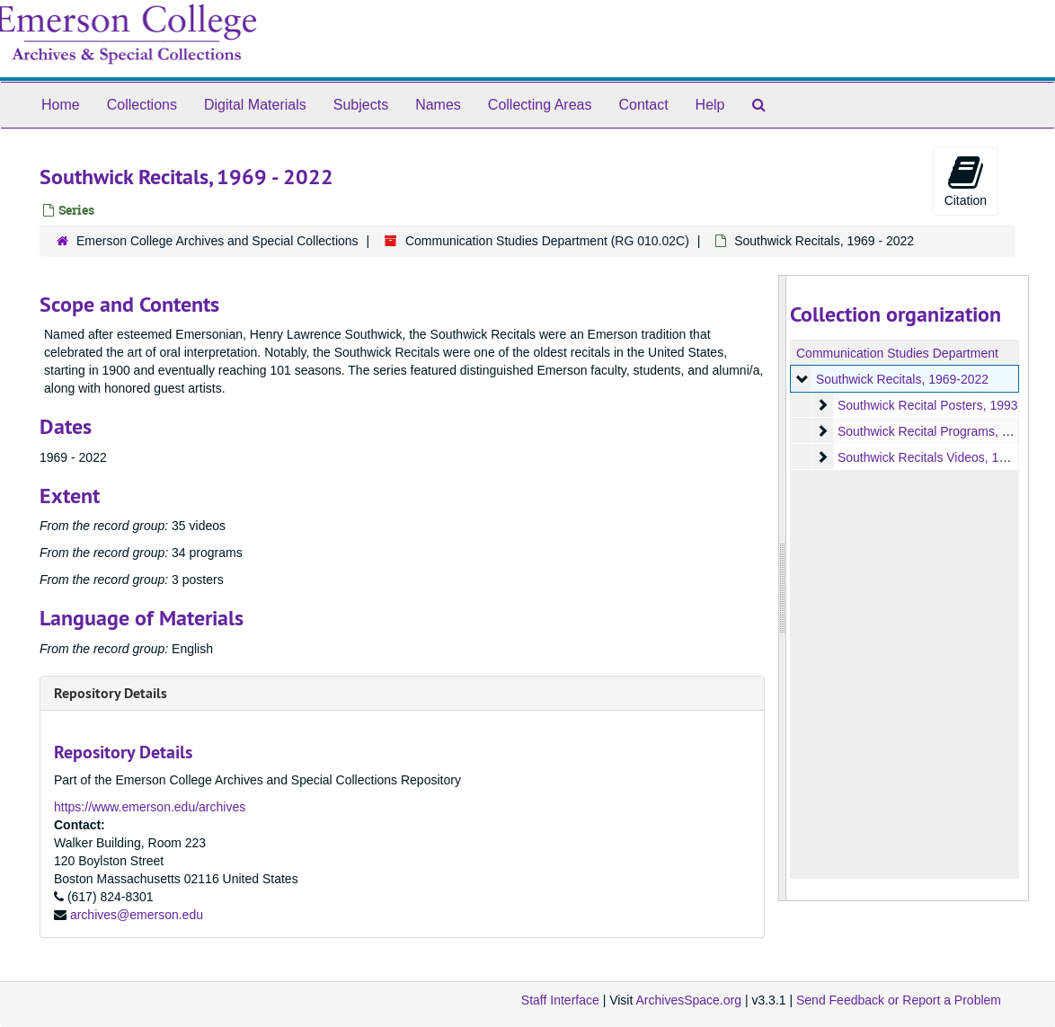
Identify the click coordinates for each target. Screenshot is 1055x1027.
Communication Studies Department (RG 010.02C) (547, 241)
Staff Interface (560, 1000)
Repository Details (110, 693)
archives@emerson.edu (136, 914)
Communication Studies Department (897, 353)
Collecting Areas (540, 104)
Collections (142, 104)
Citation (965, 181)
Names (438, 104)
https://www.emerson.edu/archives (149, 807)
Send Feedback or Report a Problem (898, 1000)
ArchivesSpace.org (688, 1000)
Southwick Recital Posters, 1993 (928, 405)
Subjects (360, 104)
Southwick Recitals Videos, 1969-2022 (945, 457)
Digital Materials (255, 104)
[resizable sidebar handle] (782, 588)
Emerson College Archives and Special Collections (217, 241)
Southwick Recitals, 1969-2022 (902, 379)
